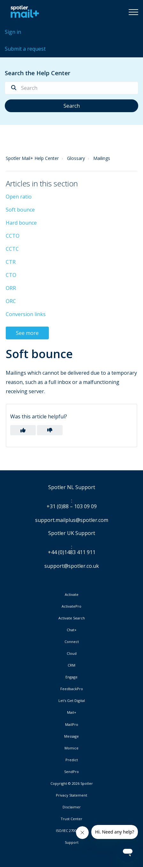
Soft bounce (20, 209)
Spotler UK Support (71, 533)
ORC (11, 301)
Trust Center (71, 819)
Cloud (72, 653)
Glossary (76, 158)
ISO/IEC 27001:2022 (71, 831)
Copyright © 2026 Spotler (71, 783)
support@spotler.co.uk (71, 565)
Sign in (13, 31)
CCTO (12, 235)
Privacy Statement (71, 795)
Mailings (101, 158)
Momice (71, 748)
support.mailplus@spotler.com (71, 520)
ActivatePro (71, 606)
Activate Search (71, 618)
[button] (133, 12)
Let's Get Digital (71, 701)
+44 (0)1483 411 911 (71, 552)
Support (72, 842)
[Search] (71, 88)
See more (27, 332)
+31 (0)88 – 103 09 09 (72, 506)
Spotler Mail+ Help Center (32, 158)
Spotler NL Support (71, 487)
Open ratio (19, 196)
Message (71, 736)
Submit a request (25, 48)
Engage (71, 677)
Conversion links (26, 314)
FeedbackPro (71, 689)
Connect (71, 642)
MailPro (71, 724)
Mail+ (71, 712)
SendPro (71, 771)
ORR (11, 288)
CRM (71, 665)
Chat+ (72, 630)
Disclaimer (72, 807)
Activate (72, 594)
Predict (71, 760)
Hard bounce (21, 222)
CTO (11, 274)
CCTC (12, 248)
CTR (11, 261)
